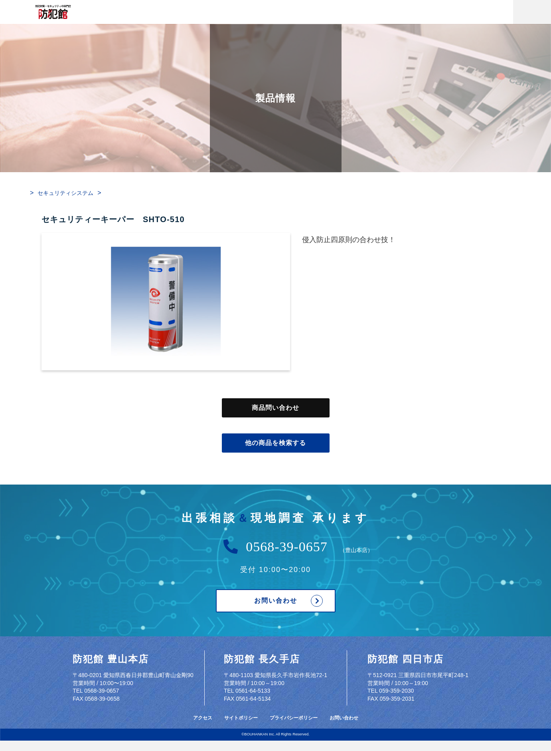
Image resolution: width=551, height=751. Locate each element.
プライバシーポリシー (294, 718)
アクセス (202, 718)
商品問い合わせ (276, 407)
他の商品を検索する (276, 443)
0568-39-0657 (287, 547)
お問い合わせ (276, 601)
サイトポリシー (241, 718)
